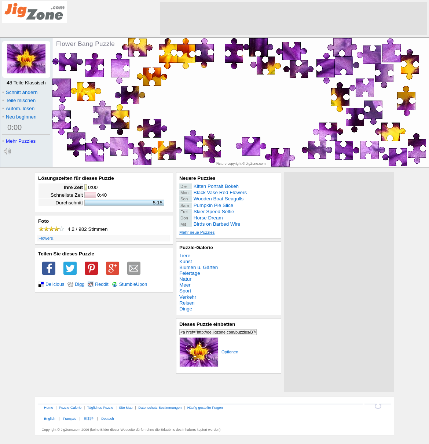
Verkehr (187, 297)
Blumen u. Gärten (198, 267)
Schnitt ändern (19, 92)
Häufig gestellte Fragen (205, 407)
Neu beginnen (19, 117)
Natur (185, 279)
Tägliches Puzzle (100, 407)
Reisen (187, 303)
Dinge (185, 309)
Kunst (185, 261)
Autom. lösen (18, 108)
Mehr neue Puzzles (196, 232)
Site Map (125, 407)
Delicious (54, 284)
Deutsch (107, 418)
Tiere (184, 255)
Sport (185, 291)
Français (69, 418)
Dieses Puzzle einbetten (207, 324)
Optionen (208, 352)
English (49, 418)
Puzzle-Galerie (196, 247)
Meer (185, 285)
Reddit (102, 284)
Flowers (45, 238)
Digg (79, 284)
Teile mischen (19, 100)
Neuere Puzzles (197, 178)
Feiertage (189, 273)
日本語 (89, 418)
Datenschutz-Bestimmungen (160, 407)
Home (48, 407)
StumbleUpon (133, 284)
